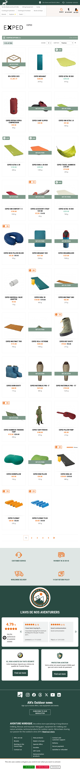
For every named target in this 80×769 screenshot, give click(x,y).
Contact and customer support (58, 739)
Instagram (28, 695)
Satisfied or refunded (59, 750)
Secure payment (58, 746)
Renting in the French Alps (19, 745)
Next (54, 537)
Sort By (56, 43)
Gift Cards (36, 751)
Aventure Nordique (21, 723)
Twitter (46, 695)
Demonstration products (38, 755)
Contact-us (18, 750)
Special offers (38, 744)
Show (43, 43)
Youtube (53, 695)
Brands (16, 741)
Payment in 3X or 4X (61, 561)
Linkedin (59, 695)
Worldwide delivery (19, 580)
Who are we (18, 738)
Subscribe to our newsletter (40, 712)
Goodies (36, 747)
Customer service (19, 561)
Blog (20, 694)
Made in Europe (38, 741)
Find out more (20, 673)
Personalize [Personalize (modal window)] (55, 767)
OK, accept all (29, 767)
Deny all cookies (42, 767)
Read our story (48, 732)
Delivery (55, 743)
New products (38, 738)
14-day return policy (61, 580)
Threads (40, 695)
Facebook (34, 695)
